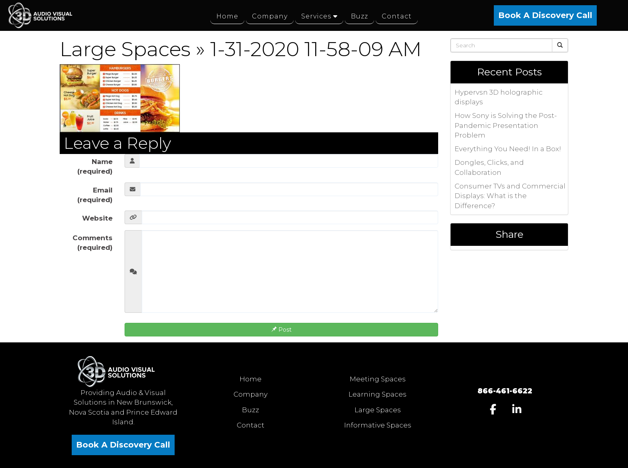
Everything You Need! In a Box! (508, 149)
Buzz (250, 410)
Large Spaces (125, 49)
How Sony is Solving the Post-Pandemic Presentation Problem (506, 125)
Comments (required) (92, 242)
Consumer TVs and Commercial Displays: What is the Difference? (510, 196)
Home (251, 379)
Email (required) (95, 195)
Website (97, 218)
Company (250, 394)
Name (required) (95, 166)
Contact (250, 425)
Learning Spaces (377, 394)
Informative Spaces (377, 425)
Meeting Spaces (378, 379)
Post (281, 329)
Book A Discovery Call (545, 15)
